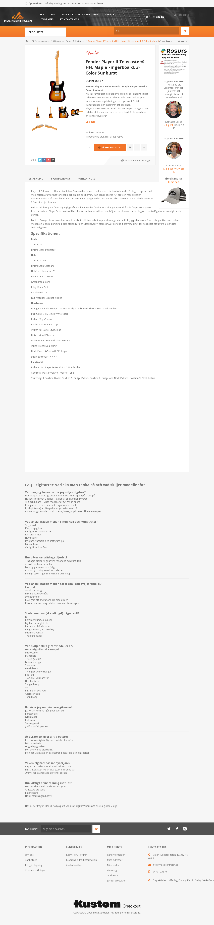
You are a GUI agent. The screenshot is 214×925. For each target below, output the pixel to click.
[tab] (36, 178)
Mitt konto (183, 14)
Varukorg (112, 870)
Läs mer (90, 121)
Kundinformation (116, 854)
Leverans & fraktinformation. (81, 859)
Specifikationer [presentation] (60, 178)
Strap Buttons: (39, 356)
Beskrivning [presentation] (36, 178)
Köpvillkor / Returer (76, 854)
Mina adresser (114, 859)
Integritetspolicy (33, 865)
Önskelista (112, 875)
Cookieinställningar (35, 870)
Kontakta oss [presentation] (86, 178)
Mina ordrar (113, 865)
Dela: (33, 159)
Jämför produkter (116, 880)
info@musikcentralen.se (165, 864)
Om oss (29, 854)
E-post (168, 125)
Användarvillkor (74, 865)
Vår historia (31, 859)
